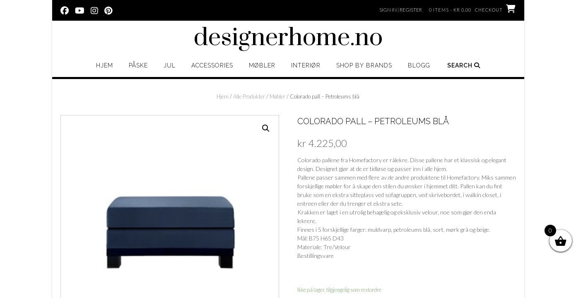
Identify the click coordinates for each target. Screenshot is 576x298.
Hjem (104, 65)
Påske (138, 65)
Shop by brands (364, 65)
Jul (170, 65)
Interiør (306, 65)
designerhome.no (288, 38)
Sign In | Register (400, 10)
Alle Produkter (249, 96)
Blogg (419, 65)
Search (463, 65)
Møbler (262, 65)
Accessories (212, 65)
